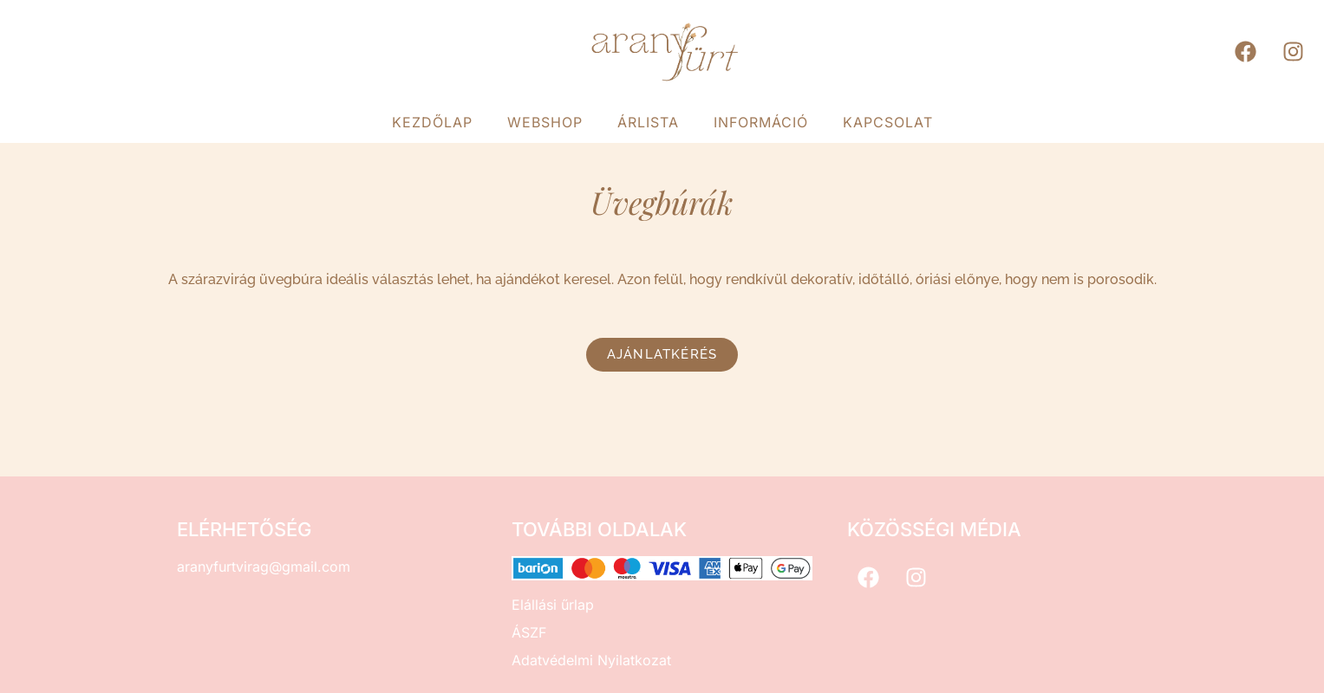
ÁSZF (529, 632)
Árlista (648, 122)
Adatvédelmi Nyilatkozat (591, 660)
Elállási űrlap (553, 604)
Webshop (545, 122)
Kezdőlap (432, 122)
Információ (761, 122)
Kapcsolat (888, 122)
